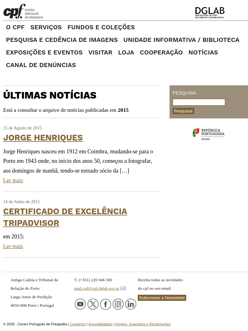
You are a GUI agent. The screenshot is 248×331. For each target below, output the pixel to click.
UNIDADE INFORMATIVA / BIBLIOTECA (181, 39)
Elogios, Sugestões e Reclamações (143, 324)
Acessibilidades (101, 324)
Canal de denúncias (41, 65)
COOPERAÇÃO (161, 52)
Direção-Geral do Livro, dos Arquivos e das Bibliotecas (219, 12)
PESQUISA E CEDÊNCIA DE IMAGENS (62, 39)
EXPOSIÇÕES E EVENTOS (44, 52)
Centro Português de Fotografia (43, 11)
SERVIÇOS (46, 27)
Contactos (77, 324)
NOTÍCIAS (203, 52)
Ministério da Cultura (209, 134)
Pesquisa (184, 92)
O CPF (15, 27)
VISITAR (100, 52)
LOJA (126, 52)
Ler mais (13, 180)
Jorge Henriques (43, 137)
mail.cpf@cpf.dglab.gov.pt (96, 288)
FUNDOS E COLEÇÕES (101, 27)
